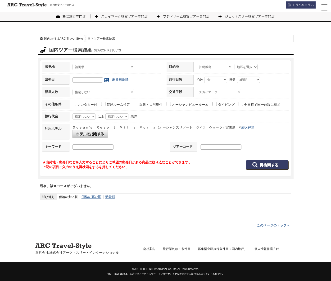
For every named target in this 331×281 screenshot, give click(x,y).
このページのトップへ (273, 225)
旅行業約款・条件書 (179, 249)
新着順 (108, 197)
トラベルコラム (301, 6)
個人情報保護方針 (274, 249)
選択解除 (247, 127)
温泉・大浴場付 (148, 104)
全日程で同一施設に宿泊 (260, 104)
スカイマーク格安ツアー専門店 (124, 16)
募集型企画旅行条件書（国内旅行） (227, 249)
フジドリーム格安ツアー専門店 (186, 16)
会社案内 (149, 249)
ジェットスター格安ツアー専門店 (250, 16)
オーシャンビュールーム (188, 104)
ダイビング (224, 104)
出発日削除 (120, 80)
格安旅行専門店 (74, 16)
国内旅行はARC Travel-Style (63, 38)
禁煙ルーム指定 (116, 104)
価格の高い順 (91, 197)
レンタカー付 (84, 104)
